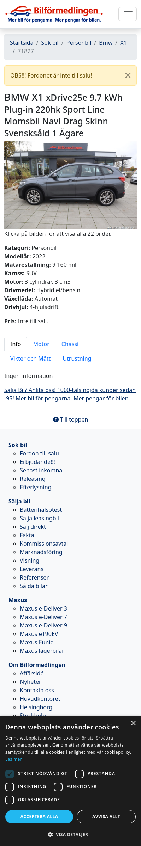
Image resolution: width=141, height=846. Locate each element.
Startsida (22, 43)
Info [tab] (15, 344)
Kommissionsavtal (44, 543)
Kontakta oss (37, 690)
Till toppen (70, 419)
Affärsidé (31, 673)
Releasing (33, 479)
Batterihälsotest (41, 510)
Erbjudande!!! (37, 462)
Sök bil (49, 43)
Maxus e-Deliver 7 (43, 617)
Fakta (27, 535)
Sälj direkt (33, 527)
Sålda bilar (34, 586)
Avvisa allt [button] (106, 817)
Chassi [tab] (69, 344)
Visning (29, 560)
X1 (123, 43)
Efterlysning (36, 487)
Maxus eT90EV (39, 634)
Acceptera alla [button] (39, 817)
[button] (14, 185)
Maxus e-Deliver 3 (43, 608)
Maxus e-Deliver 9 (43, 625)
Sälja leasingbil (39, 518)
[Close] (127, 75)
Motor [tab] (41, 344)
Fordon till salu (39, 453)
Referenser (34, 577)
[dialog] (70, 781)
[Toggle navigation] (127, 14)
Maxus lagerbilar (42, 651)
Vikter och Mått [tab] (30, 358)
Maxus (17, 600)
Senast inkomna (41, 470)
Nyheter (30, 682)
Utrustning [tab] (77, 358)
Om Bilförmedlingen (36, 665)
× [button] (133, 723)
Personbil (79, 43)
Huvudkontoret (40, 699)
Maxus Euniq (37, 642)
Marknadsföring (41, 552)
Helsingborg (36, 707)
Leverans (31, 569)
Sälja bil (19, 501)
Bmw (105, 43)
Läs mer (13, 759)
